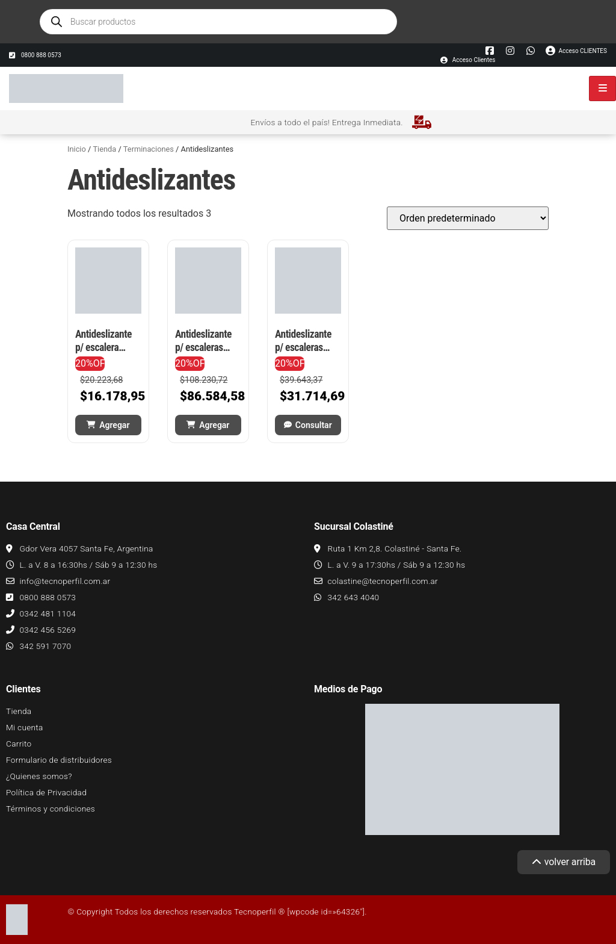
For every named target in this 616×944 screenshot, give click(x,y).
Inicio (76, 149)
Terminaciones (148, 149)
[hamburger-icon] (602, 88)
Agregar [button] (114, 425)
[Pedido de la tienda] (468, 218)
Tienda (104, 149)
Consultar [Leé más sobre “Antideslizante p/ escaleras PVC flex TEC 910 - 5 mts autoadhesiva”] (313, 425)
